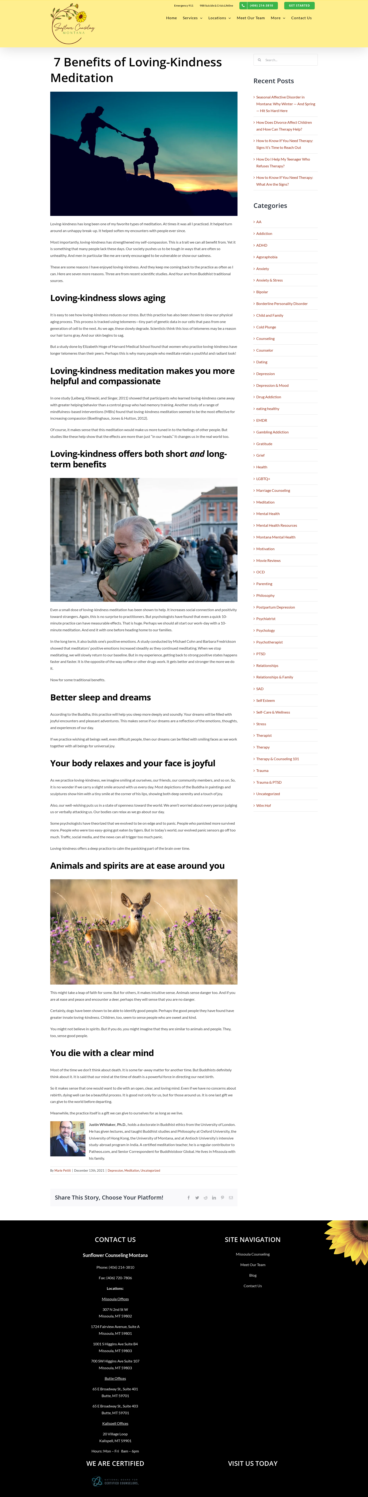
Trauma (262, 770)
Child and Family (269, 315)
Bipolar (262, 292)
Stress (261, 724)
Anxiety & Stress (269, 280)
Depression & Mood (272, 385)
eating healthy (267, 408)
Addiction (264, 233)
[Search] (259, 60)
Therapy (263, 747)
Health (261, 467)
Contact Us (253, 1285)
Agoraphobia (266, 257)
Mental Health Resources (276, 525)
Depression (115, 1170)
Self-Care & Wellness (273, 712)
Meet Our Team (252, 1264)
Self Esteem (265, 700)
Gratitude (264, 443)
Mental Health (268, 513)
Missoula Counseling (253, 1254)
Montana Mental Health (275, 537)
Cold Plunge (266, 327)
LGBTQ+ (263, 478)
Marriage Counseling (273, 490)
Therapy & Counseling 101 (277, 758)
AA (258, 221)
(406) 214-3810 (121, 1267)
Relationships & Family (274, 677)
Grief (260, 455)
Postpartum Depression (275, 607)
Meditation (131, 1170)
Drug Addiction (268, 397)
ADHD (261, 245)
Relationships (267, 665)
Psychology (265, 630)
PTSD (260, 653)
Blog (253, 1275)
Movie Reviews (268, 560)
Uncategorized (150, 1170)
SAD (260, 688)
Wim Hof (263, 805)
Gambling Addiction (272, 432)
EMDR (261, 420)
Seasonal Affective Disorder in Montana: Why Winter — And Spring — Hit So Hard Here (285, 104)
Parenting (264, 583)
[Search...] (285, 60)
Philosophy (265, 595)
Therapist (264, 735)
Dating (261, 362)
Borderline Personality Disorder (282, 303)
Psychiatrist (266, 618)
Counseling (265, 338)
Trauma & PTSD (269, 782)
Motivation (265, 548)
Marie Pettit (62, 1170)
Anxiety (262, 268)
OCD (260, 572)
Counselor (264, 350)
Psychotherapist (269, 642)
